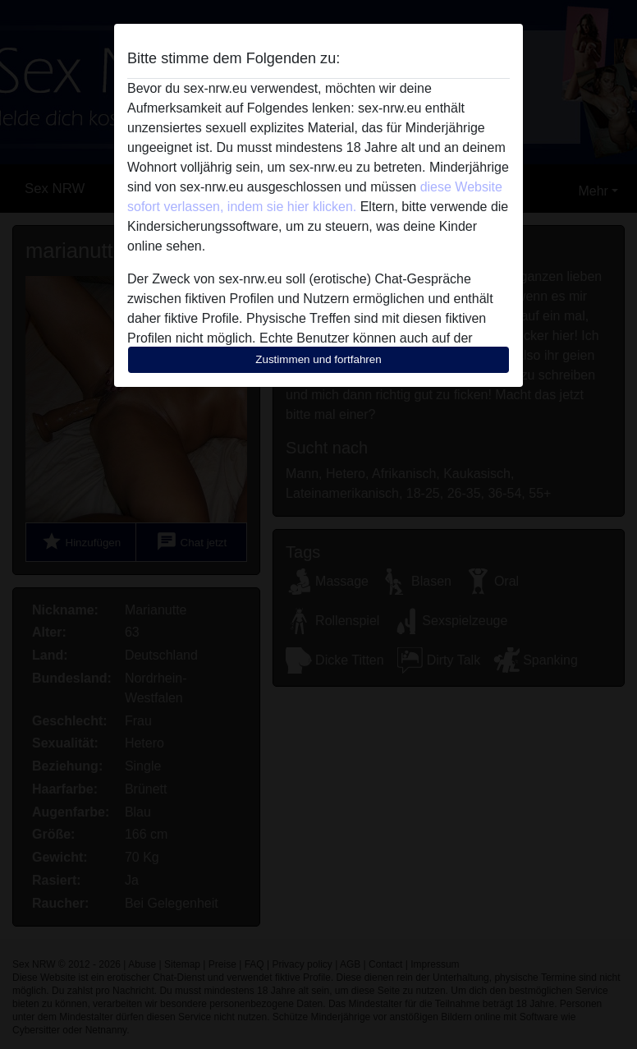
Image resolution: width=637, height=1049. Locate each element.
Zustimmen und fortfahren (318, 359)
